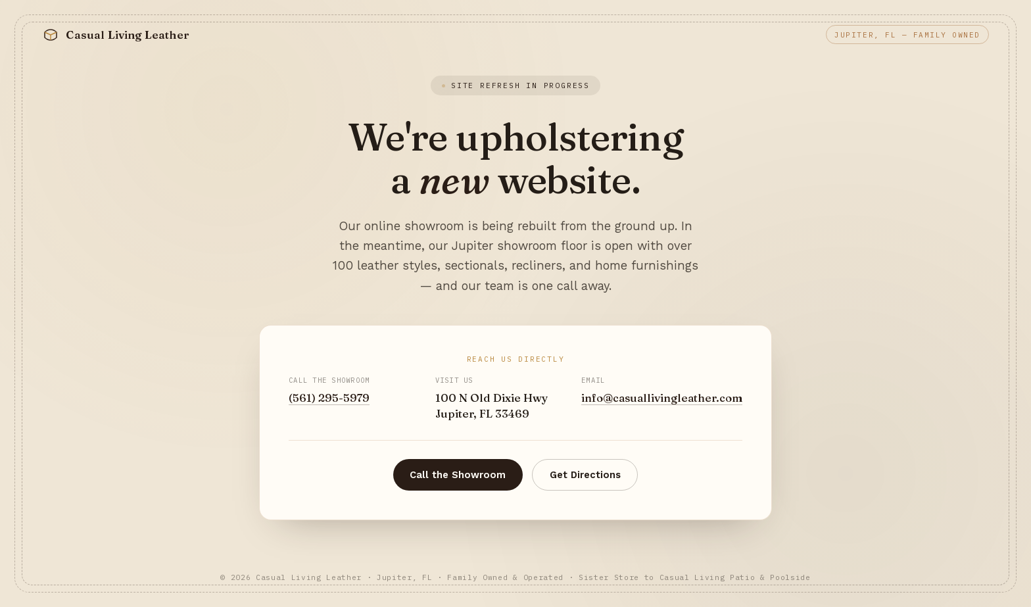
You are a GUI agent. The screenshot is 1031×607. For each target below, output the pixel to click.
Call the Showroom (458, 475)
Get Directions (585, 475)
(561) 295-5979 (329, 397)
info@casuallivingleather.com (661, 397)
